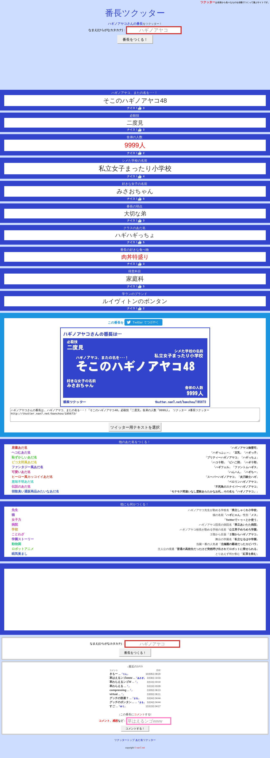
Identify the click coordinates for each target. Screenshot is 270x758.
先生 (15, 512)
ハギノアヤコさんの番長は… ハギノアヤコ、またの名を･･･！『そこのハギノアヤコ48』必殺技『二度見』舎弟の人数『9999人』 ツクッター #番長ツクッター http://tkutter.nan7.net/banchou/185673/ (135, 416)
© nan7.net (139, 750)
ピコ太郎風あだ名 (24, 464)
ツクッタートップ (124, 742)
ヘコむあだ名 (21, 455)
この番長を (135, 322)
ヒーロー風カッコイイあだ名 (32, 479)
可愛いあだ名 (21, 474)
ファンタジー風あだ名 (27, 469)
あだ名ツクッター (145, 742)
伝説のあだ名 (21, 489)
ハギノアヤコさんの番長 (125, 23)
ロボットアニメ (23, 551)
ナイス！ (134, 108)
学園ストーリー (23, 541)
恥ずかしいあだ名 (24, 460)
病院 (15, 527)
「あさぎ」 (140, 680)
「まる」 (136, 701)
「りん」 (125, 676)
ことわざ (18, 537)
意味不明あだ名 (23, 484)
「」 (136, 684)
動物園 (16, 546)
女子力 (16, 522)
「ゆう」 (122, 709)
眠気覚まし (19, 556)
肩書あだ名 (19, 450)
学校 (15, 532)
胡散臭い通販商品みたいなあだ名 (35, 494)
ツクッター (207, 2)
